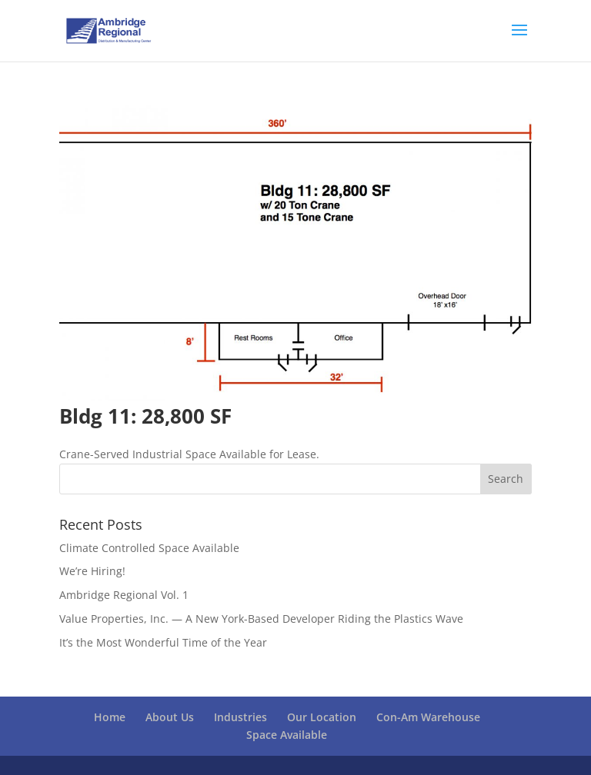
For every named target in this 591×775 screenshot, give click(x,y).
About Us (169, 717)
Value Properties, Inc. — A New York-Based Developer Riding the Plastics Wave (261, 618)
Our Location (321, 717)
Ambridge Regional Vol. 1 (124, 594)
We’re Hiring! (92, 571)
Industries (240, 717)
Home (109, 717)
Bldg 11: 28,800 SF (145, 416)
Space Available (286, 734)
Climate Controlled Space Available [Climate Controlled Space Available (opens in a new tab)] (149, 548)
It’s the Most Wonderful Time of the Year (163, 642)
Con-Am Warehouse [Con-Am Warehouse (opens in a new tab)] (428, 717)
